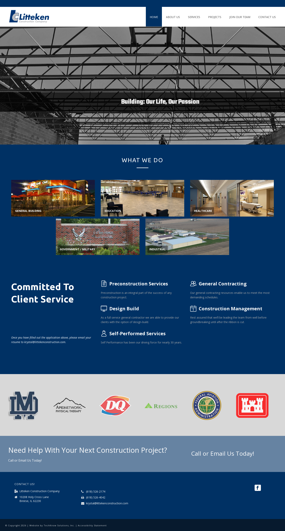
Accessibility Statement (92, 525)
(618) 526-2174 (95, 491)
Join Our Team (239, 17)
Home (154, 17)
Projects (214, 17)
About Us (173, 17)
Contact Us (267, 17)
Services (194, 17)
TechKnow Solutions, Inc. (59, 525)
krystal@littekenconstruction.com (107, 503)
